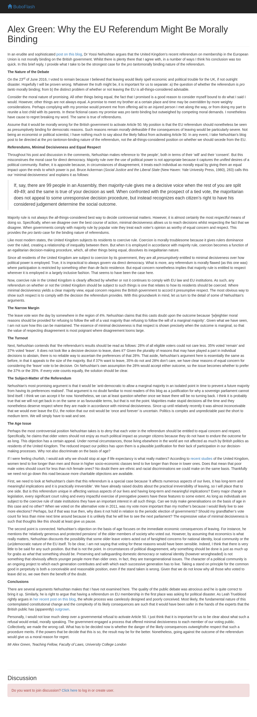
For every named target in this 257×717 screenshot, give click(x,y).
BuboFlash (21, 6)
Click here (69, 690)
